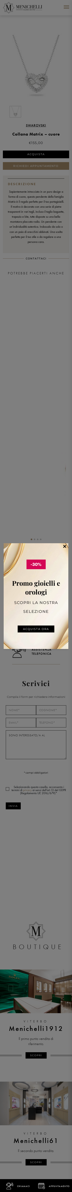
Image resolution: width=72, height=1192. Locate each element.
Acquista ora (36, 629)
